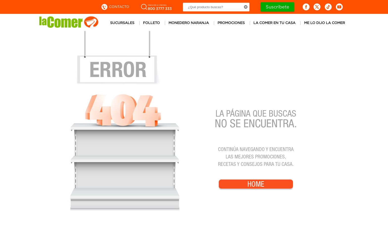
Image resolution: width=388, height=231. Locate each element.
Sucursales (122, 23)
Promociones (231, 23)
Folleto (151, 23)
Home (255, 185)
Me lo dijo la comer (324, 23)
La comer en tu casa (274, 23)
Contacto (115, 6)
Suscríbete (277, 6)
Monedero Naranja (189, 23)
